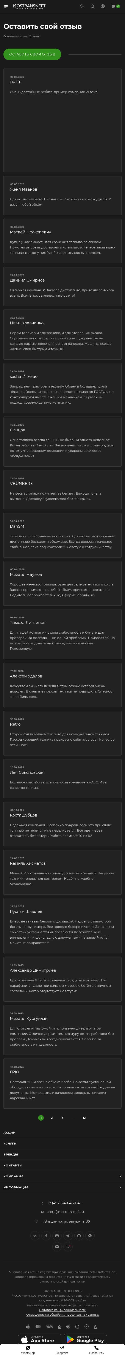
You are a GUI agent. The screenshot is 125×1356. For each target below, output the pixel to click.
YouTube (79, 1235)
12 (84, 1118)
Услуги (10, 1143)
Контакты (12, 1165)
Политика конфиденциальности (62, 1310)
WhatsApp (90, 1235)
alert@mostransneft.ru (65, 1212)
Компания (13, 1176)
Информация (16, 1187)
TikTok (68, 1246)
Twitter (46, 1235)
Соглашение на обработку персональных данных (62, 1314)
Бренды (10, 1154)
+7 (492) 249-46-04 (63, 1203)
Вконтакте (35, 1235)
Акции (9, 1132)
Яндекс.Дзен (57, 1246)
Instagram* (57, 1235)
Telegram (68, 1235)
